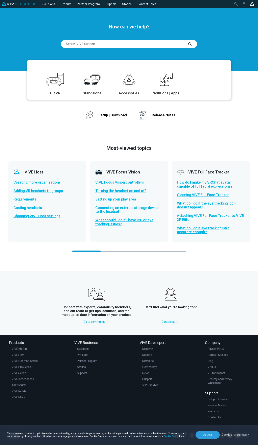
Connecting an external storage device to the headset (127, 210)
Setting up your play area (115, 199)
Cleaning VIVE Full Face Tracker (203, 195)
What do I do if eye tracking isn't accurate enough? (203, 230)
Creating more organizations (37, 182)
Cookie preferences (234, 434)
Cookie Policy (171, 436)
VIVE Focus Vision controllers (119, 182)
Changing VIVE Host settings (37, 216)
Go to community (94, 321)
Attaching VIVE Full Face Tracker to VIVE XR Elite (210, 218)
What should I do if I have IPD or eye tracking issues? (124, 222)
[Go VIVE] (252, 4)
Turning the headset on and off (120, 191)
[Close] (236, 4)
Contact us (168, 321)
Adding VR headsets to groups (38, 191)
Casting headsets (28, 208)
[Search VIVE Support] (192, 44)
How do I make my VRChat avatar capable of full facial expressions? (204, 184)
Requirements (25, 199)
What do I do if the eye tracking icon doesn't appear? (206, 205)
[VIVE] (19, 4)
